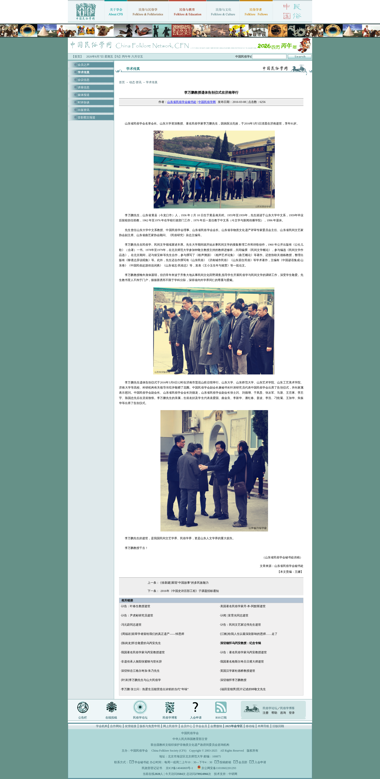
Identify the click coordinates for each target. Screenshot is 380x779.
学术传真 (152, 82)
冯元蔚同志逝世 (131, 624)
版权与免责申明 (150, 726)
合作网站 (116, 726)
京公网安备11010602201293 (218, 768)
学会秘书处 (142, 762)
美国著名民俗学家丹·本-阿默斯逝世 (243, 606)
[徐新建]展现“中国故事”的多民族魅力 (185, 582)
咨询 (283, 712)
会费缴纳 (216, 726)
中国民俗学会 (139, 750)
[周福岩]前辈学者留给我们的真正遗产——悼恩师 (152, 634)
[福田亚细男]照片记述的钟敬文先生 (243, 689)
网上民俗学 (170, 726)
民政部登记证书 (152, 768)
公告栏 (82, 717)
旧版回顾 (278, 726)
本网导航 (263, 726)
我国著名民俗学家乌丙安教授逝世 (143, 652)
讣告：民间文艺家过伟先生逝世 (240, 624)
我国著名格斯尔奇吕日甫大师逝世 (242, 661)
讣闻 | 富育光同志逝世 (234, 615)
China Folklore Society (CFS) (168, 750)
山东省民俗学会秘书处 (181, 102)
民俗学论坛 (140, 717)
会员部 (242, 762)
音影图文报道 (86, 117)
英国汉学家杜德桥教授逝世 (237, 670)
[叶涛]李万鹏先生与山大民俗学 (141, 680)
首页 (122, 82)
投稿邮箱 (225, 762)
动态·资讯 (135, 82)
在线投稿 (111, 717)
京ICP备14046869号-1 (179, 768)
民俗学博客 (170, 717)
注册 (266, 712)
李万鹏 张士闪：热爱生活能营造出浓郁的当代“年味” (155, 689)
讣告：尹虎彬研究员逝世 (137, 615)
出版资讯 (83, 110)
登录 (292, 712)
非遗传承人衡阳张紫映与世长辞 (141, 661)
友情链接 (130, 726)
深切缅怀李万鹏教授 (233, 680)
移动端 (250, 726)
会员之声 (83, 64)
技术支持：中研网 (225, 774)
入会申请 (196, 717)
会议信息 (83, 80)
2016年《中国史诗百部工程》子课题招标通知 (190, 591)
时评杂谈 (83, 102)
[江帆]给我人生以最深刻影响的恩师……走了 (248, 634)
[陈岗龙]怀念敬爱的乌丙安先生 (141, 643)
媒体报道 (83, 95)
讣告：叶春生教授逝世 (135, 606)
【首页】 (77, 56)
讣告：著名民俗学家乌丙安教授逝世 (243, 652)
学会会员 (201, 726)
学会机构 (102, 726)
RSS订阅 (220, 717)
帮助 (274, 712)
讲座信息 (83, 87)
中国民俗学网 (207, 102)
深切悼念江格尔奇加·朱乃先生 (140, 670)
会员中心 (186, 726)
